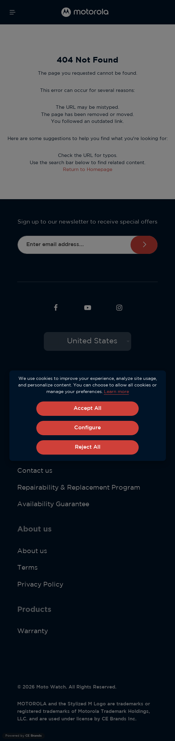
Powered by (23, 735)
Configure (87, 428)
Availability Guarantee (53, 505)
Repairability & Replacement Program (78, 488)
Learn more (116, 392)
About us (32, 552)
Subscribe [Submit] (143, 245)
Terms (27, 569)
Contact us (34, 472)
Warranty (32, 632)
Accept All (87, 408)
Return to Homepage (87, 170)
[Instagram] (119, 310)
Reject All (87, 448)
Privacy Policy (40, 585)
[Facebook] (56, 310)
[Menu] (12, 12)
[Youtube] (88, 310)
